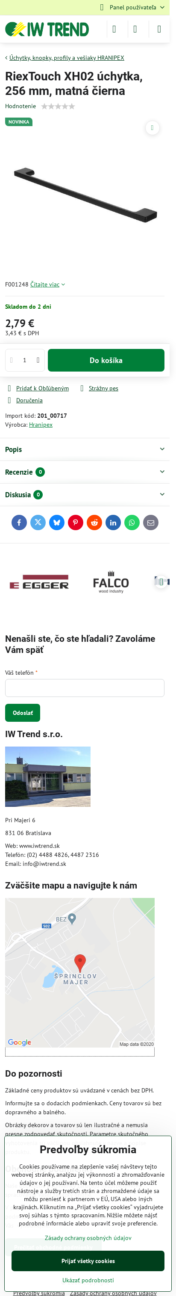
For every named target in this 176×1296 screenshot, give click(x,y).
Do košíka (106, 360)
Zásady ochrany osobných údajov (88, 1238)
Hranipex (41, 424)
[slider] (58, 106)
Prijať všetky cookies (88, 1261)
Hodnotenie (20, 106)
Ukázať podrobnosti (88, 1280)
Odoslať (23, 713)
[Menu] (159, 29)
